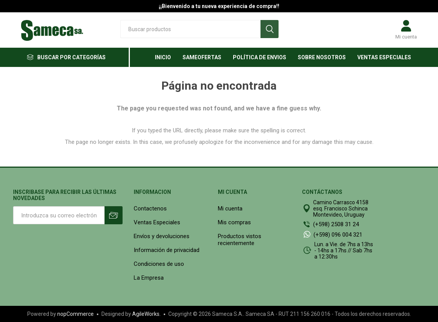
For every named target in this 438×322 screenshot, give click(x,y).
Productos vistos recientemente (239, 240)
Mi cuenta (406, 37)
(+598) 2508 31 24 (336, 224)
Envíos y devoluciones (161, 236)
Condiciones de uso (159, 263)
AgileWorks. (146, 314)
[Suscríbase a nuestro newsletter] (59, 215)
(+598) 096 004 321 (338, 234)
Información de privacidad (166, 250)
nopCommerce (75, 314)
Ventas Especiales (157, 222)
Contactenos (150, 208)
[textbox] (190, 29)
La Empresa (149, 277)
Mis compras (234, 222)
